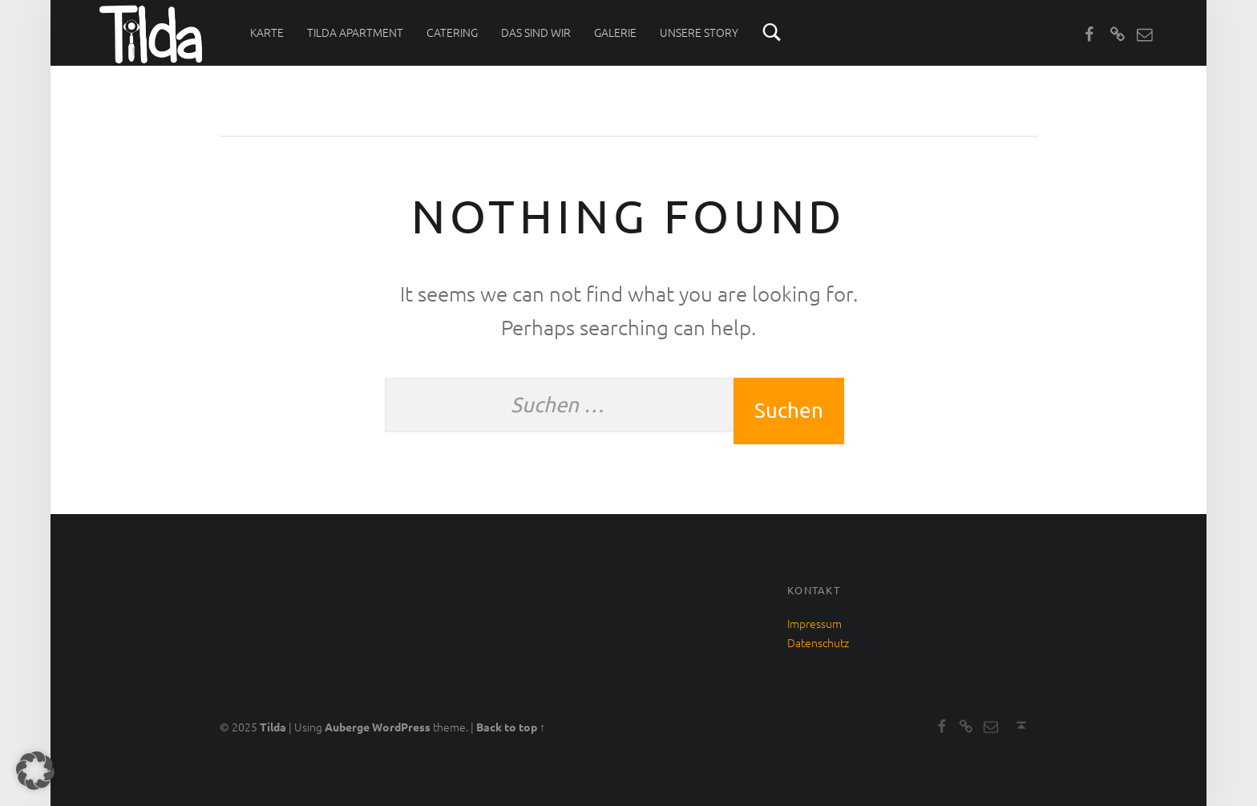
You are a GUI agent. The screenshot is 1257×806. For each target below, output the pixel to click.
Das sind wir (536, 32)
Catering (452, 32)
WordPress (401, 726)
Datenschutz (818, 642)
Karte (267, 32)
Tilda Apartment (355, 32)
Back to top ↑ (510, 726)
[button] (35, 770)
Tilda (273, 726)
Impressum (814, 623)
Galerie (615, 32)
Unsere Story (699, 32)
